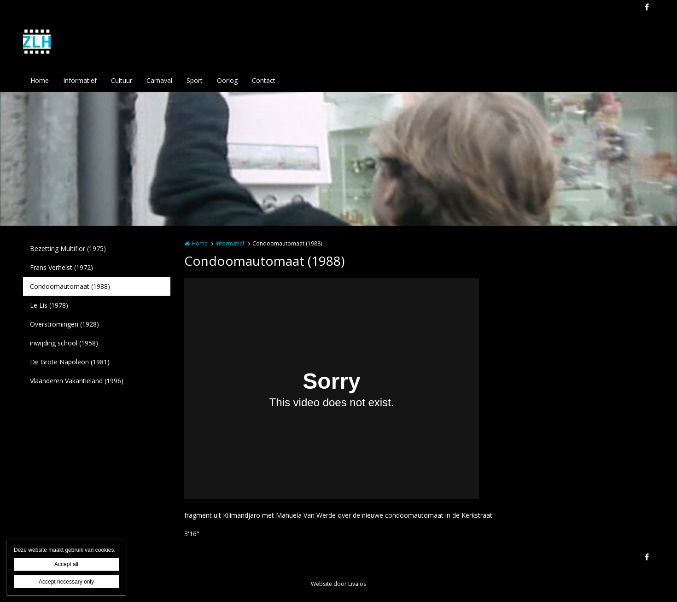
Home (39, 80)
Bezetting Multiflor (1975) (68, 248)
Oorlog (227, 80)
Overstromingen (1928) (64, 324)
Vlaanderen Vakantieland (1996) (76, 380)
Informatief (80, 80)
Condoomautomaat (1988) (70, 286)
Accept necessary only (66, 582)
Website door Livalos (338, 584)
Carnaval (159, 80)
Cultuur (121, 80)
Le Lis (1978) (49, 305)
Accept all (66, 564)
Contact (263, 80)
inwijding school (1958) (64, 343)
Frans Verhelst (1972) (61, 267)
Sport (195, 80)
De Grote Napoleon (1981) (70, 361)
